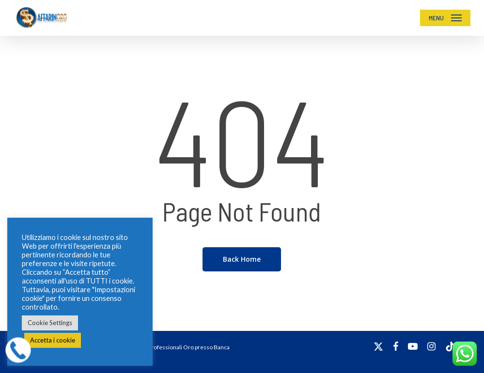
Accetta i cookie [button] (52, 340)
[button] (445, 18)
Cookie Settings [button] (50, 323)
